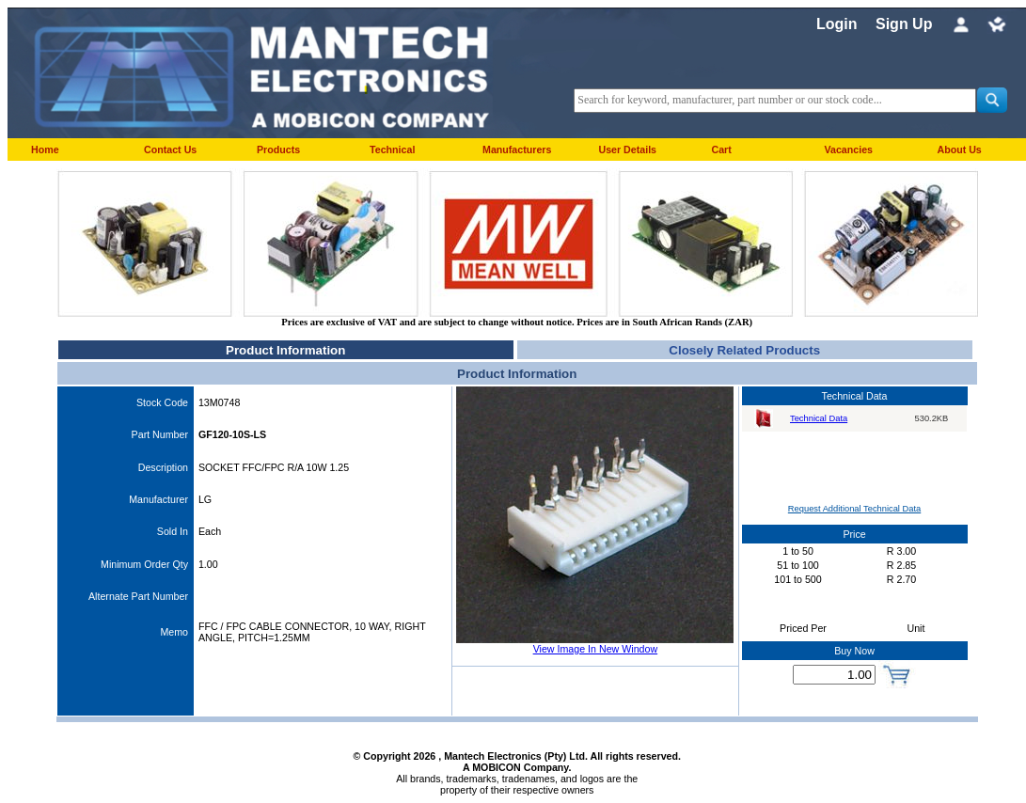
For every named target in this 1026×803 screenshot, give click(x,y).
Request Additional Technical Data (854, 508)
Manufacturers (516, 149)
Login (837, 24)
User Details (627, 149)
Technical (392, 149)
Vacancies (848, 149)
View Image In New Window (595, 648)
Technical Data (818, 418)
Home (45, 149)
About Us (959, 149)
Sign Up (904, 24)
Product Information (285, 350)
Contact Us (170, 149)
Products (278, 149)
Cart (721, 149)
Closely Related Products (744, 350)
